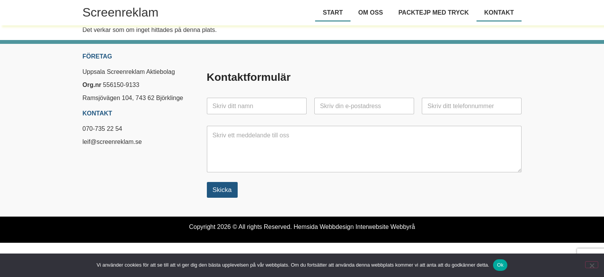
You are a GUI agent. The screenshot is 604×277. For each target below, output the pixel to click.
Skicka (222, 190)
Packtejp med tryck (433, 12)
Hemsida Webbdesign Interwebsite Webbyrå (354, 227)
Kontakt (499, 12)
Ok (500, 265)
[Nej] (591, 264)
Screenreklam (120, 12)
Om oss (370, 12)
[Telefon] (472, 106)
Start (333, 12)
